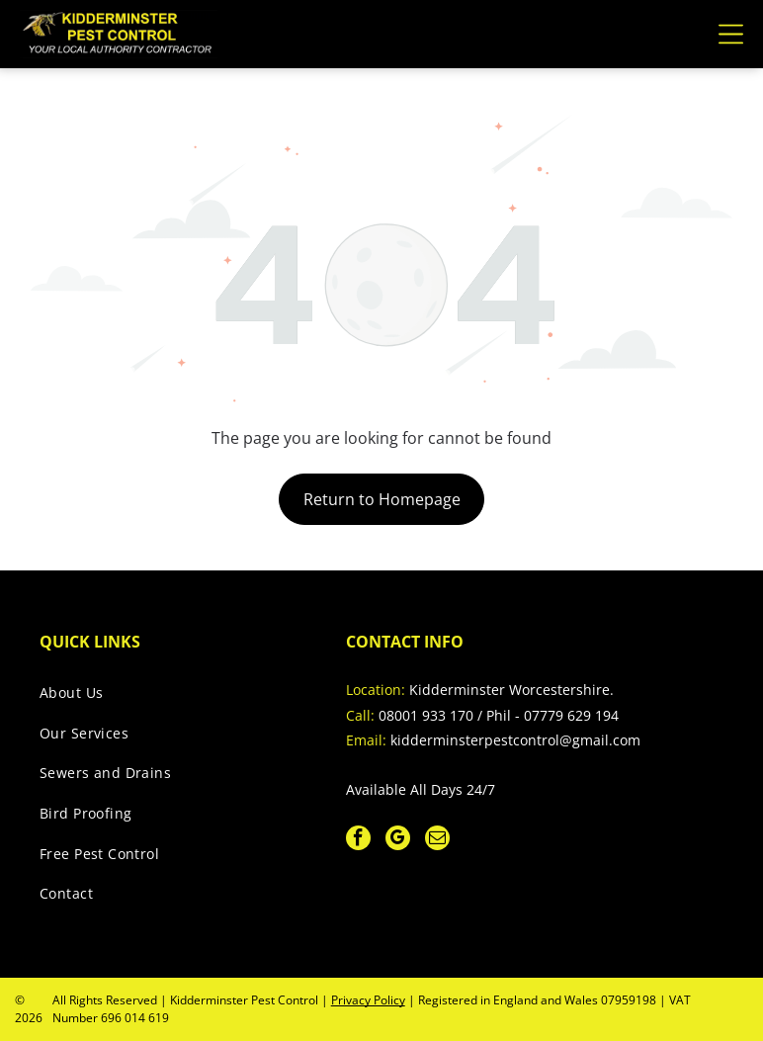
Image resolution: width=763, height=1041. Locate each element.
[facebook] (358, 840)
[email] (437, 840)
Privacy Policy (368, 1000)
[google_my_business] (397, 840)
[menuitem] (172, 697)
